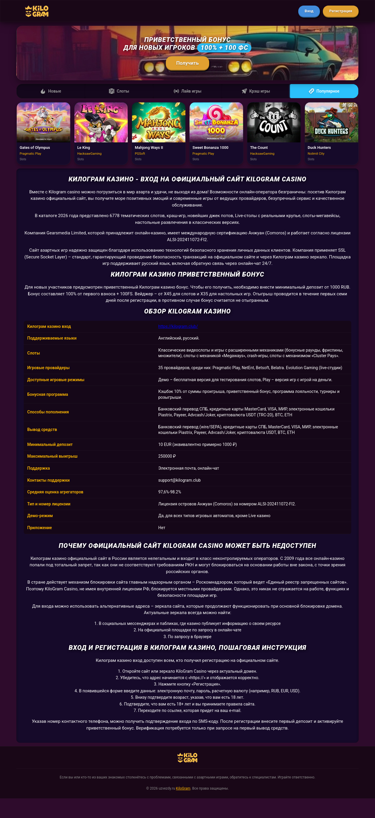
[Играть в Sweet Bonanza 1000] (216, 134)
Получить (187, 63)
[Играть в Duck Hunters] (331, 134)
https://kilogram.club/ (178, 327)
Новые (50, 91)
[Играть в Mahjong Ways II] (158, 134)
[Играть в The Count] (274, 134)
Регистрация (340, 11)
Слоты (119, 91)
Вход (309, 11)
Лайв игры (187, 91)
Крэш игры (255, 91)
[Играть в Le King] (101, 134)
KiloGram (183, 789)
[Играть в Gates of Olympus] (43, 134)
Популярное (324, 91)
